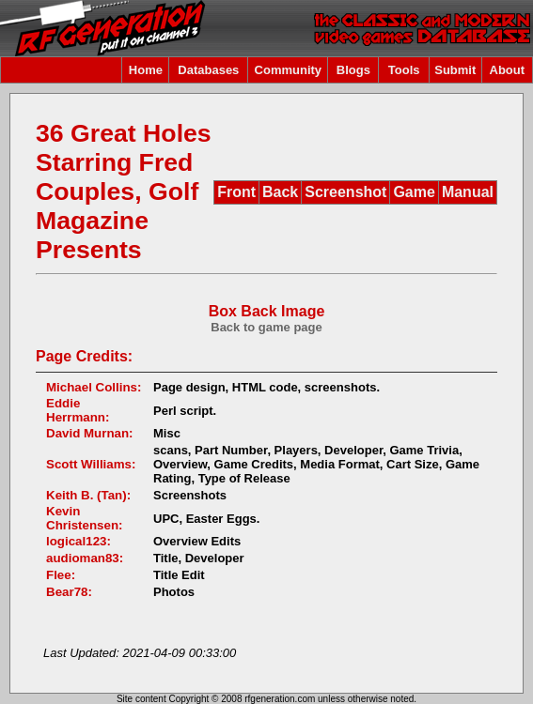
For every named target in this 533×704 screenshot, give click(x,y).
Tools (404, 70)
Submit (455, 70)
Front (236, 192)
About (507, 70)
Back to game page (266, 327)
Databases (208, 70)
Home (146, 70)
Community (288, 70)
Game (413, 192)
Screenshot (345, 192)
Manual (468, 192)
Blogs (353, 70)
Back (280, 192)
